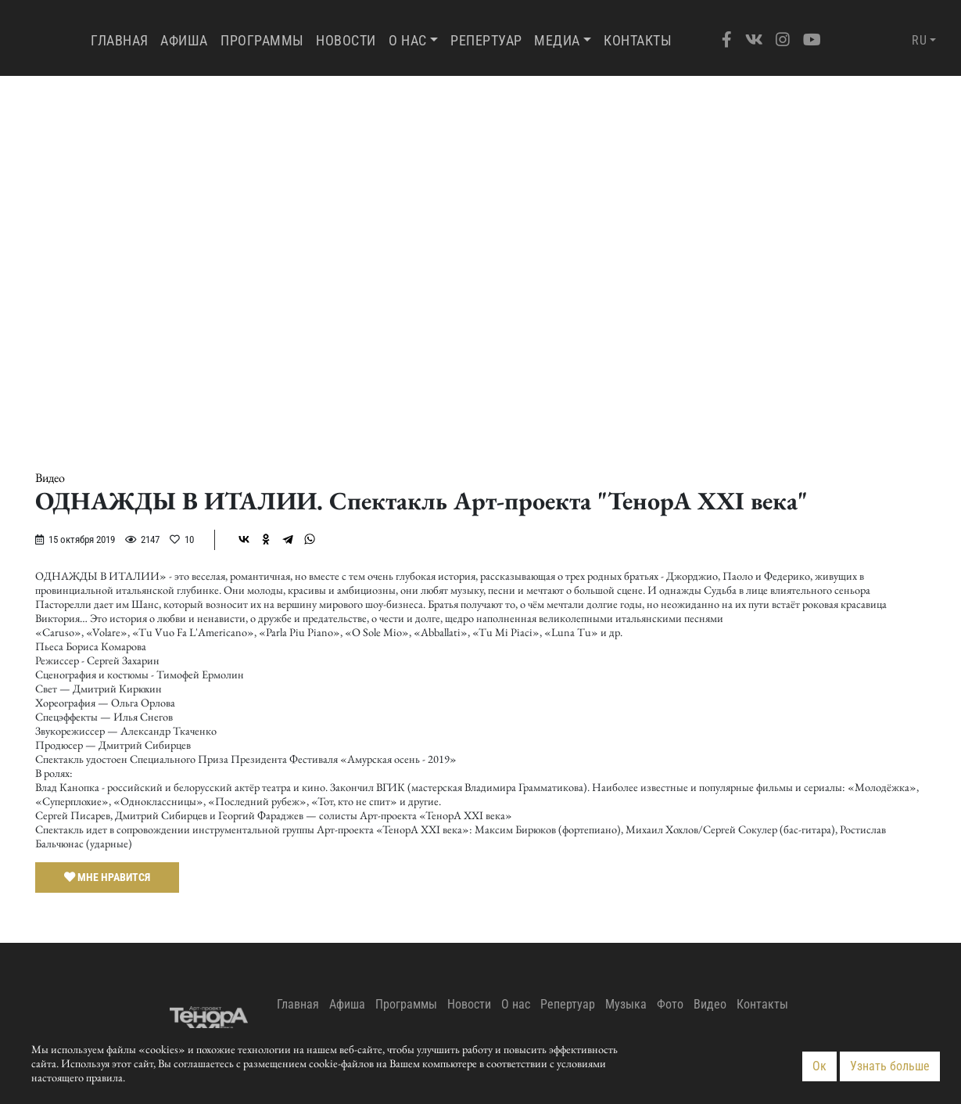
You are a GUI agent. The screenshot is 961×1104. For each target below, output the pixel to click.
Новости (346, 40)
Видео (50, 478)
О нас (408, 40)
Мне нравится (107, 876)
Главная (123, 40)
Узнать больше (890, 1066)
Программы (262, 40)
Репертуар (486, 40)
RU (919, 40)
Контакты (638, 40)
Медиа (557, 40)
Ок (819, 1066)
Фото (670, 1004)
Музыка (626, 1004)
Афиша (184, 40)
